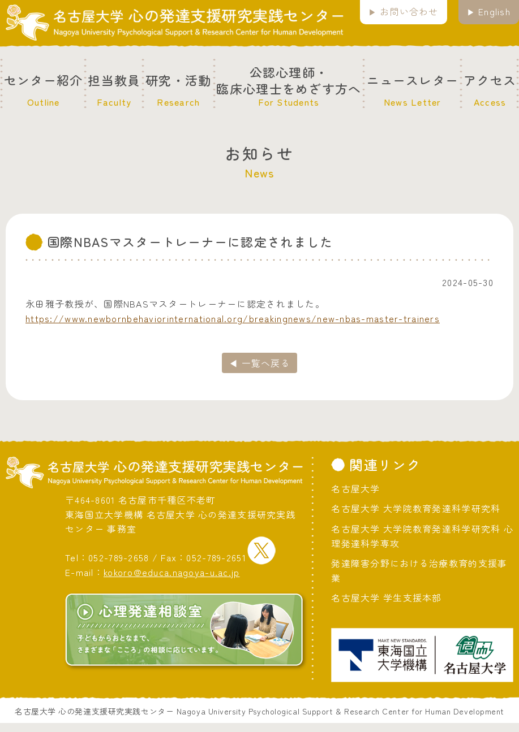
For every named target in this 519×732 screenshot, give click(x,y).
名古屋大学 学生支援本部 (386, 597)
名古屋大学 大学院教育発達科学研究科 (415, 508)
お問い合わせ (409, 11)
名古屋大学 (355, 488)
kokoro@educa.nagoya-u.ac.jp (172, 572)
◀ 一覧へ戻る (259, 363)
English (494, 11)
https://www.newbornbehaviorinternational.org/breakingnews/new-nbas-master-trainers (232, 318)
